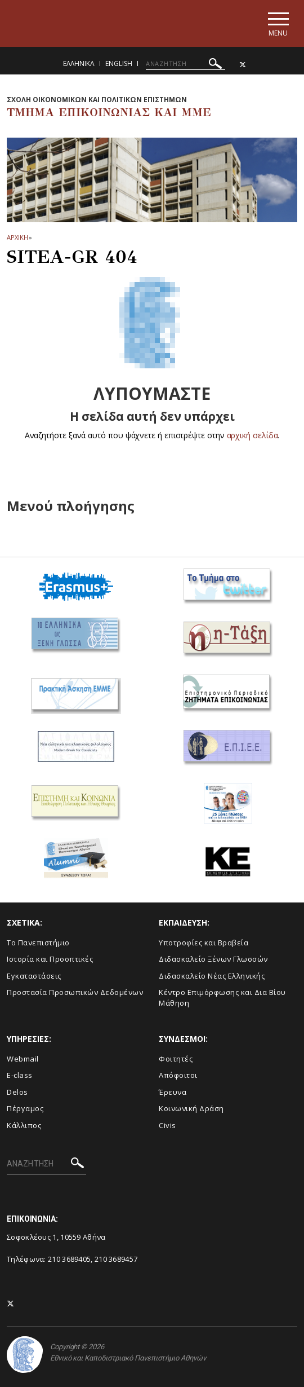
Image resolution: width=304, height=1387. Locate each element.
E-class (20, 1075)
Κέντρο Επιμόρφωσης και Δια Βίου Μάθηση (222, 997)
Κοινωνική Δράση (191, 1108)
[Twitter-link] (242, 64)
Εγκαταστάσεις (34, 976)
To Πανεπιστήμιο (38, 942)
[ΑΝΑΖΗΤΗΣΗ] (185, 64)
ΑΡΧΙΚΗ (17, 237)
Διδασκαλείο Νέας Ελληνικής (212, 976)
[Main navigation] (278, 23)
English (118, 63)
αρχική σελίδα (252, 435)
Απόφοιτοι (178, 1075)
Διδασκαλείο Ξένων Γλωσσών (213, 959)
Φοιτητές (176, 1059)
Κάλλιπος (24, 1125)
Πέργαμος (25, 1108)
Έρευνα (172, 1092)
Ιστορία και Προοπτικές (50, 959)
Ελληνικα (79, 63)
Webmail (23, 1059)
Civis (167, 1125)
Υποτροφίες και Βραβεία (203, 942)
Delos (17, 1092)
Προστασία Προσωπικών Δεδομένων (75, 992)
